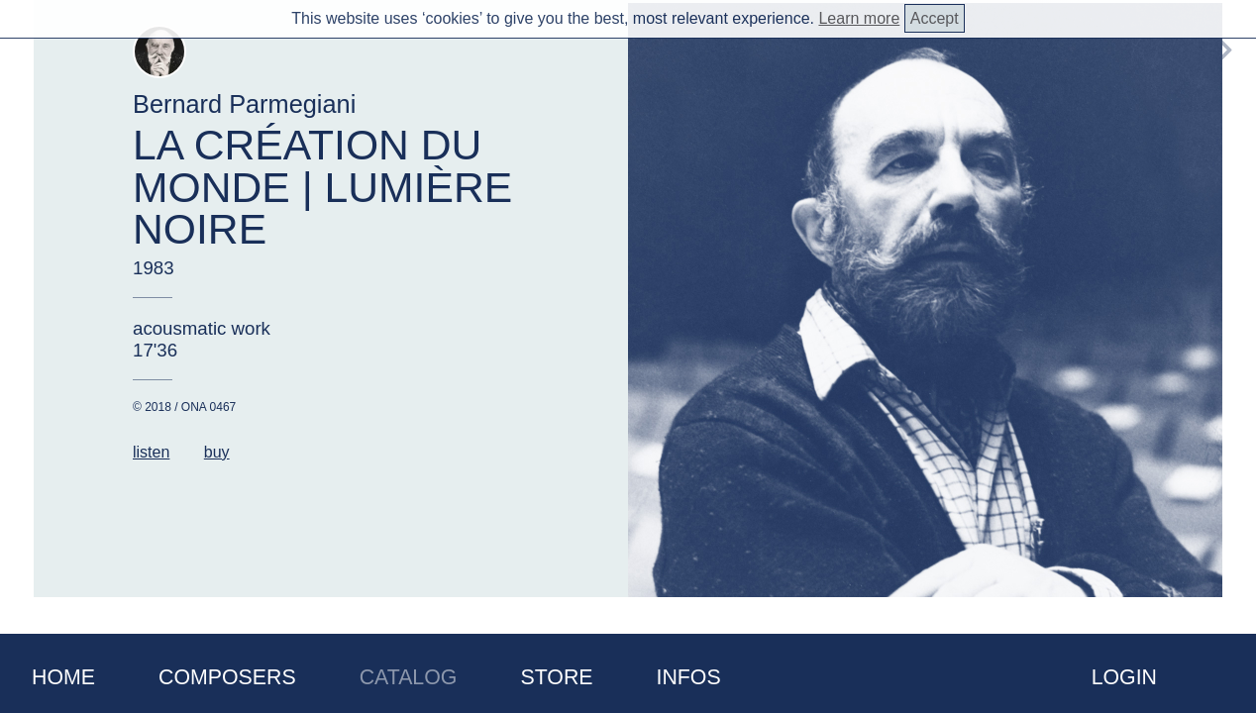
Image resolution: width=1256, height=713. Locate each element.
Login (1124, 677)
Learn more (858, 18)
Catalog (409, 677)
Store (556, 677)
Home (63, 677)
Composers (227, 677)
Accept (934, 18)
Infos (689, 677)
